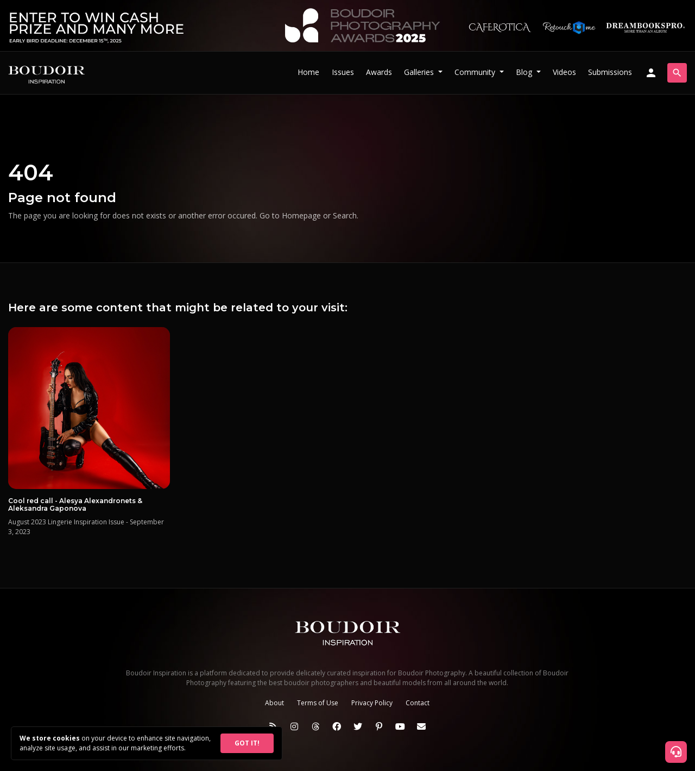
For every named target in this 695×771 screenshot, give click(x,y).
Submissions (610, 72)
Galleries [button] (420, 72)
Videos (564, 72)
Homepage (301, 215)
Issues (343, 72)
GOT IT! (247, 743)
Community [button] (475, 72)
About (274, 702)
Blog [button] (525, 72)
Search (345, 215)
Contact (417, 702)
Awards (379, 72)
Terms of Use (317, 702)
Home (308, 72)
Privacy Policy (372, 702)
